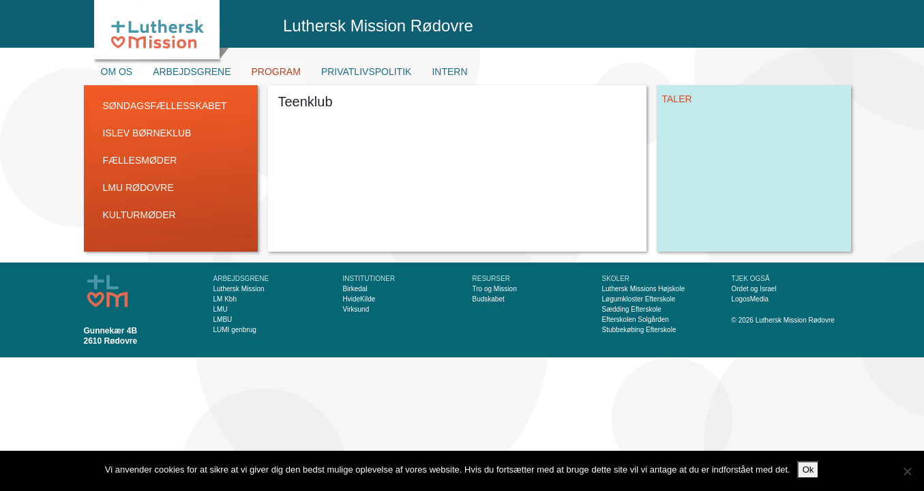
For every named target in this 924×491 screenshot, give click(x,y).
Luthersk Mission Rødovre (378, 25)
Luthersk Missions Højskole (643, 289)
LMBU (223, 319)
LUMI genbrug (234, 329)
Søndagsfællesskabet (165, 105)
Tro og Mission (495, 289)
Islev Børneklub (147, 133)
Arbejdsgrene (191, 71)
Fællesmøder (140, 160)
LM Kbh (225, 299)
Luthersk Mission (239, 289)
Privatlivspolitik (366, 71)
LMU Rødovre (138, 187)
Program (276, 71)
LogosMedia (750, 299)
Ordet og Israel (754, 289)
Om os (117, 71)
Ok (808, 469)
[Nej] (907, 471)
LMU (220, 309)
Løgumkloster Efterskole (639, 299)
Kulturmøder (139, 214)
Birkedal (355, 289)
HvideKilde (359, 299)
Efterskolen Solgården (635, 319)
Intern (449, 71)
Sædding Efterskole (631, 309)
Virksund (356, 309)
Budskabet (489, 299)
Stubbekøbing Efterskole (639, 329)
